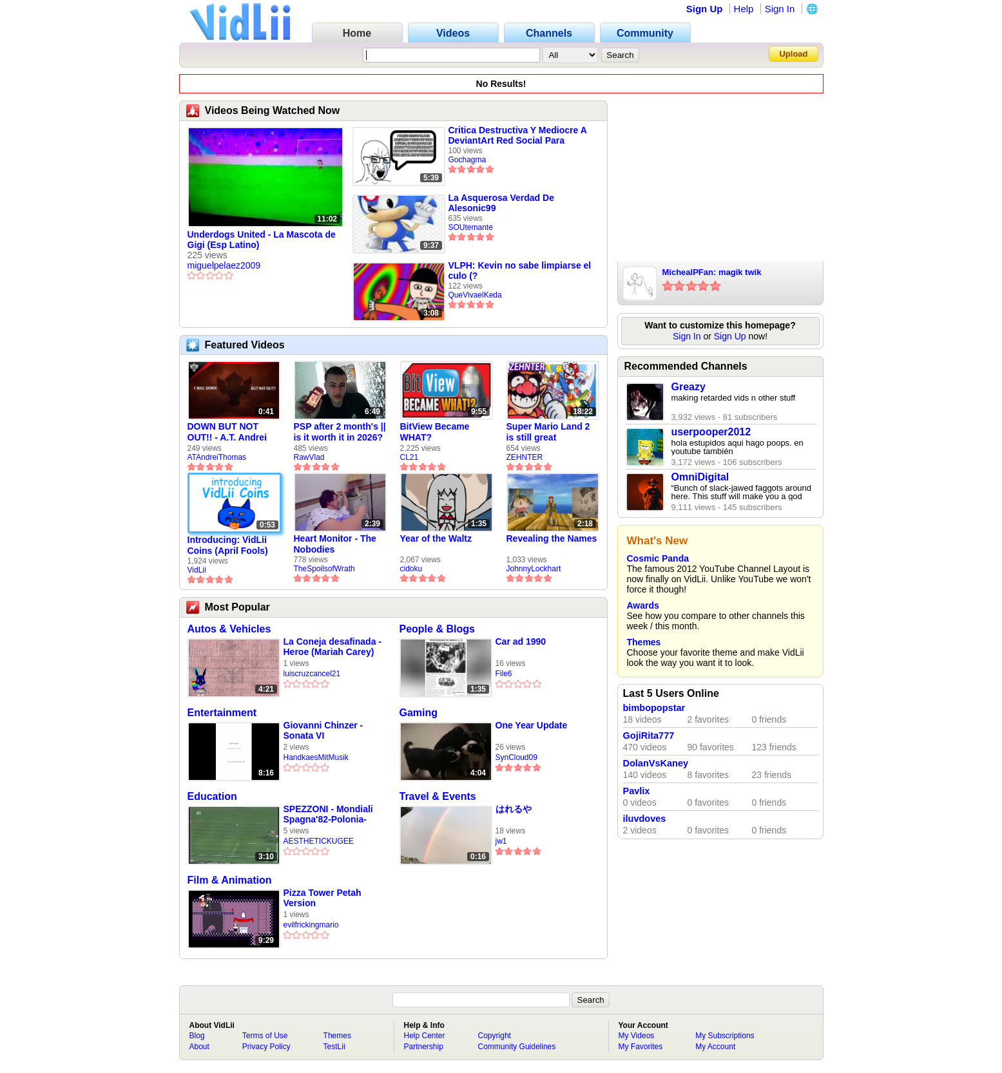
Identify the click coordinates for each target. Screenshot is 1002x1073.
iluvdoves (644, 818)
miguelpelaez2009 (224, 265)
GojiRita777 (649, 735)
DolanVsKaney (656, 763)
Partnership (423, 1046)
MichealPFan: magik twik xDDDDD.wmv (712, 273)
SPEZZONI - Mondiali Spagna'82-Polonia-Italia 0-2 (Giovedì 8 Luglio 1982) (328, 814)
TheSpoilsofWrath (324, 568)
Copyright (494, 1035)
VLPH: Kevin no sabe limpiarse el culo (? (520, 270)
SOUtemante (470, 227)
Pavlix (636, 791)
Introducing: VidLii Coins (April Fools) (228, 545)
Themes (644, 642)
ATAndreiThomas (217, 457)
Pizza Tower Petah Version (322, 898)
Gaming (419, 712)
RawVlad (309, 457)
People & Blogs (437, 628)
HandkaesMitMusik (316, 757)
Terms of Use (265, 1035)
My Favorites (641, 1046)
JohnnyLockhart (533, 568)
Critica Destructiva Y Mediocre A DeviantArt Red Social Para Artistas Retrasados (517, 135)
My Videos (637, 1035)
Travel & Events (438, 796)
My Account (715, 1046)
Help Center (424, 1035)
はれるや (514, 809)
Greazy (688, 386)
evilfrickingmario (311, 924)
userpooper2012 (711, 431)
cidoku (411, 568)
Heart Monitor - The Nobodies (335, 544)
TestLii (334, 1046)
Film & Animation (230, 880)
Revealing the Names (551, 538)
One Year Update (532, 725)
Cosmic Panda (658, 558)
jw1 (501, 841)
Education (212, 796)
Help (744, 8)
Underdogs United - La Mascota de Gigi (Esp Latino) (262, 239)
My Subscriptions (724, 1035)
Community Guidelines (517, 1046)
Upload (793, 54)
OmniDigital (700, 476)
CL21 (409, 457)
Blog (197, 1035)
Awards (643, 605)
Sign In (780, 8)
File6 (504, 673)
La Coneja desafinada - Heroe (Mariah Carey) (332, 646)
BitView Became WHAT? (435, 431)
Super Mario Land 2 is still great (548, 431)
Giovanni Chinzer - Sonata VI (323, 730)
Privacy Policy (266, 1046)
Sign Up (704, 8)
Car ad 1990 (521, 641)
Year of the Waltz (436, 538)
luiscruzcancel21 (312, 673)
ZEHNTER (524, 457)
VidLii (197, 569)
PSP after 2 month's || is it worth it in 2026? (340, 431)
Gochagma (467, 159)
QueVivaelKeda (475, 294)
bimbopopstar (654, 708)
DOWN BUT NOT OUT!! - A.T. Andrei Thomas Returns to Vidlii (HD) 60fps (229, 432)
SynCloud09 (516, 757)
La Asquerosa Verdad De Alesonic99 (501, 203)
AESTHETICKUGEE (319, 841)
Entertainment (222, 712)
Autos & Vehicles (229, 628)
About (199, 1046)
